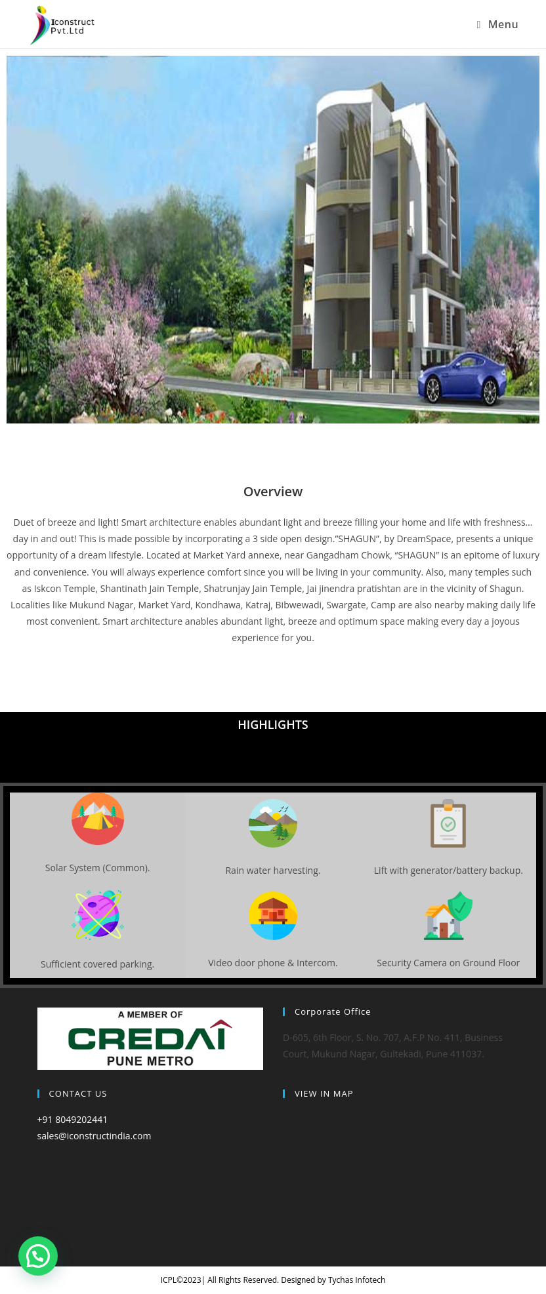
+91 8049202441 (72, 1119)
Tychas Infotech (356, 1279)
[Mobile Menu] (497, 24)
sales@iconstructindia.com (94, 1135)
